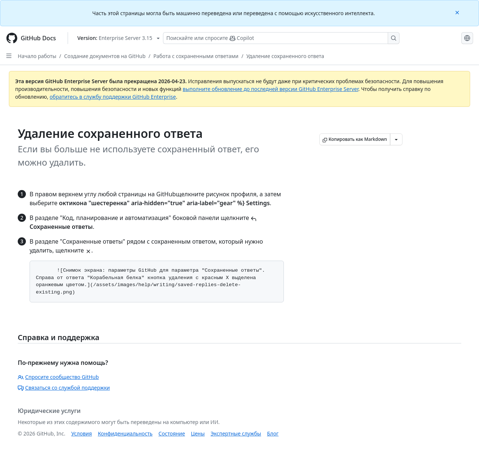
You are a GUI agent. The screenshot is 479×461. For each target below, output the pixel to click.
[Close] (458, 12)
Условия (81, 433)
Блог (272, 433)
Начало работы (37, 56)
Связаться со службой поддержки (64, 387)
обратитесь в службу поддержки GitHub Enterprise (113, 96)
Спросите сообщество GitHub (58, 376)
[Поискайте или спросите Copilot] (281, 38)
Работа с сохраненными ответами (195, 56)
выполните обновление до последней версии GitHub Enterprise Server (270, 88)
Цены (198, 433)
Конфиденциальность (125, 433)
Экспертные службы (236, 433)
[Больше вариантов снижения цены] (396, 139)
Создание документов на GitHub (105, 56)
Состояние (172, 433)
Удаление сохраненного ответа (286, 56)
